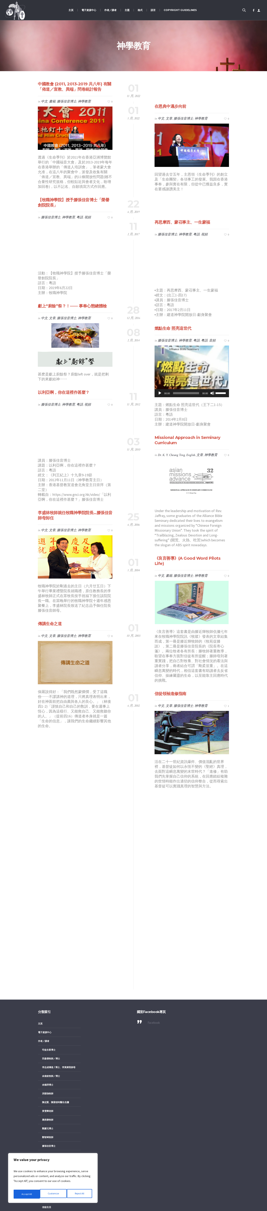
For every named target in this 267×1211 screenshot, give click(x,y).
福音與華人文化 (50, 1032)
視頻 (87, 217)
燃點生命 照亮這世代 (173, 328)
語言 (40, 1141)
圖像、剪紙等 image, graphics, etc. (60, 1131)
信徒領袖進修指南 (170, 693)
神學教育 (84, 101)
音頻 (212, 340)
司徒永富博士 (49, 849)
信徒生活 (46, 1006)
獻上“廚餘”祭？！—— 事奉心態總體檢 (72, 306)
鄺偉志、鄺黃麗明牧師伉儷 (55, 953)
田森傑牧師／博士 (51, 857)
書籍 (52, 101)
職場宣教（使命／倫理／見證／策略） (61, 1023)
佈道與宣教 (47, 997)
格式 (40, 1050)
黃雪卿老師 (47, 910)
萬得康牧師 (47, 918)
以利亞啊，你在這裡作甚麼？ (63, 392)
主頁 (40, 822)
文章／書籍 (47, 1058)
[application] (192, 393)
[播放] (160, 393)
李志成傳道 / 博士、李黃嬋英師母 (58, 866)
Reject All (53, 1194)
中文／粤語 (47, 1150)
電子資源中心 (44, 831)
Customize (26, 1194)
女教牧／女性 (49, 980)
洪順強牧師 (47, 892)
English (190, 455)
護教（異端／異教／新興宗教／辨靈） (61, 1041)
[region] (53, 1179)
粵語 (204, 340)
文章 (169, 118)
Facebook (154, 822)
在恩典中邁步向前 (170, 106)
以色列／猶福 (49, 988)
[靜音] (212, 393)
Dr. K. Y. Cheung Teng (171, 455)
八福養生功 (47, 971)
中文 (44, 101)
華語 (48, 1102)
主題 (40, 962)
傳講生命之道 (50, 623)
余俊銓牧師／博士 (51, 875)
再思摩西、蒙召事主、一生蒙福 (182, 222)
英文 (48, 1076)
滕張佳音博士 (66, 101)
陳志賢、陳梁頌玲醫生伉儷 (55, 901)
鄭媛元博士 (47, 927)
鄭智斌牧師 (47, 936)
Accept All (79, 1194)
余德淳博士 (47, 883)
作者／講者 (43, 840)
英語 (48, 1111)
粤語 (79, 217)
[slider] (186, 393)
